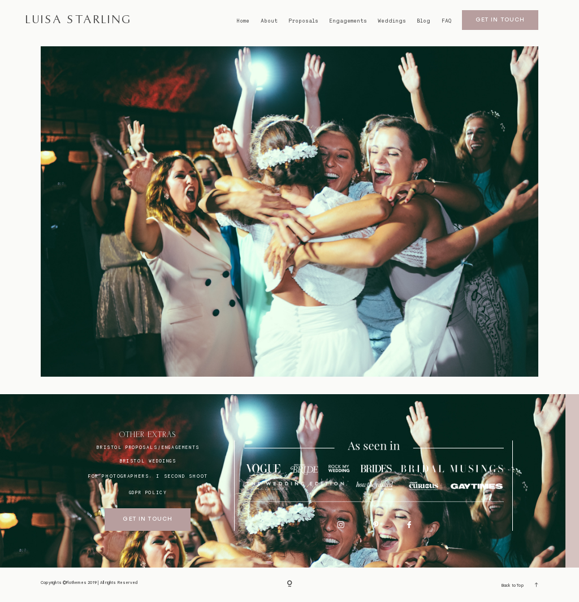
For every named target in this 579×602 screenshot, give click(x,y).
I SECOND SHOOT (182, 476)
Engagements (348, 21)
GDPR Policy (148, 492)
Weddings (392, 21)
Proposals (303, 21)
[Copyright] (289, 585)
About (269, 21)
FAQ (446, 21)
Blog (423, 21)
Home (242, 21)
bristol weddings (147, 461)
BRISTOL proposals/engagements (147, 447)
